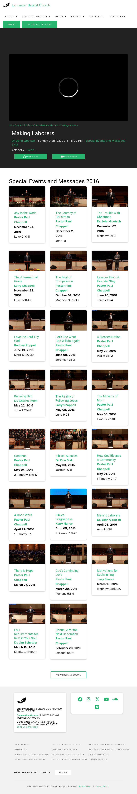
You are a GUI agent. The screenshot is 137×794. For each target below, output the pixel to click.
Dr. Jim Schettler (25, 642)
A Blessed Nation (108, 337)
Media (60, 16)
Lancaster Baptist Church (31, 5)
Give (11, 24)
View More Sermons (68, 675)
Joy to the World (25, 213)
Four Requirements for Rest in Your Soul (26, 634)
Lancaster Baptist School (66, 744)
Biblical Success (66, 456)
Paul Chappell (22, 744)
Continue (20, 456)
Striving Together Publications (31, 754)
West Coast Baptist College (29, 759)
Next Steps (117, 16)
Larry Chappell (24, 285)
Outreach (97, 16)
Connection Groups (27, 715)
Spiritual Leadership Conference (106, 744)
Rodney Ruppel (25, 345)
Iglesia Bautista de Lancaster (68, 754)
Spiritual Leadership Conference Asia (106, 749)
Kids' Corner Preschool (64, 749)
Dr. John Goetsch (23, 140)
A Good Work (23, 515)
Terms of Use (85, 786)
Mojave (63, 772)
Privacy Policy (102, 786)
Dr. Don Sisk (64, 460)
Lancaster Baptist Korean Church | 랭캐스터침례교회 (69, 759)
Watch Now (69, 156)
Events (77, 16)
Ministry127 (20, 749)
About (11, 16)
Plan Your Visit (39, 24)
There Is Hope (23, 570)
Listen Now (30, 156)
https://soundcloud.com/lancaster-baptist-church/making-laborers (43, 125)
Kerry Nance (64, 523)
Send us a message (27, 726)
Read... (31, 150)
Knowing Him (23, 396)
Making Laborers (108, 515)
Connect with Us (36, 16)
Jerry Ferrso (105, 579)
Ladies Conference (99, 754)
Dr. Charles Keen (25, 400)
